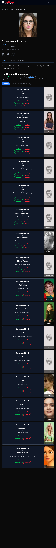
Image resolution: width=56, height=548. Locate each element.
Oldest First (26, 83)
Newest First (15, 83)
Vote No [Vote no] (27, 103)
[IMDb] (8, 54)
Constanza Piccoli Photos (17, 60)
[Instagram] (3, 54)
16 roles (31, 77)
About (5, 60)
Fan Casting (5, 9)
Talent (11, 9)
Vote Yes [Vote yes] (18, 103)
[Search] (48, 3)
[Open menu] (52, 3)
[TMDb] (13, 54)
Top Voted (6, 83)
